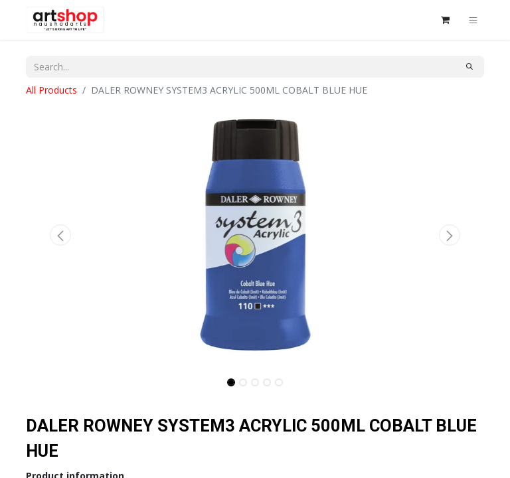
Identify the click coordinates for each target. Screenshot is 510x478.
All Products (51, 90)
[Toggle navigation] (473, 20)
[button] (60, 235)
